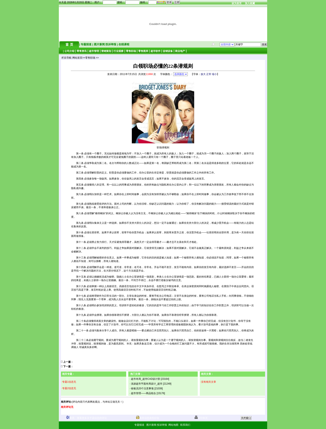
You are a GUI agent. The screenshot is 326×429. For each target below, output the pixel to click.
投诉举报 (111, 44)
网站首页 (77, 57)
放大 (203, 74)
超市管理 (94, 51)
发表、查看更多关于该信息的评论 (86, 418)
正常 (208, 74)
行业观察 (118, 51)
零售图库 (143, 51)
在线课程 (124, 44)
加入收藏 (250, 3)
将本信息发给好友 (147, 418)
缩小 (214, 74)
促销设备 (168, 51)
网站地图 (173, 424)
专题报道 (86, 44)
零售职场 (131, 51)
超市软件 (156, 51)
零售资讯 (82, 51)
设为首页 (237, 3)
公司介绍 (69, 51)
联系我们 (185, 424)
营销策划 (106, 51)
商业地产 (180, 51)
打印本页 (201, 418)
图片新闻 (99, 44)
